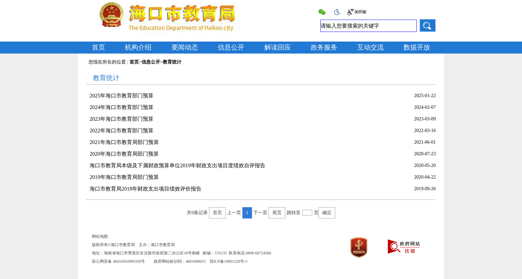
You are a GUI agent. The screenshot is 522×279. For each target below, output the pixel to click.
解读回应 (277, 47)
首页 (98, 47)
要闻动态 (184, 47)
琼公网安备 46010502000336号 (118, 261)
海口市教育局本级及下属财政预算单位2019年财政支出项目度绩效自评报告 (177, 165)
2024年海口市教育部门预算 (121, 107)
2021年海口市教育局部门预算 (124, 142)
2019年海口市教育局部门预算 (124, 177)
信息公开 (231, 47)
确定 (327, 212)
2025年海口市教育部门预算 (121, 95)
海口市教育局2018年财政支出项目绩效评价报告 (145, 189)
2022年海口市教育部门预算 (121, 130)
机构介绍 (138, 47)
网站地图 (100, 236)
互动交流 (370, 47)
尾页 (277, 212)
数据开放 (416, 47)
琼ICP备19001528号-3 (228, 261)
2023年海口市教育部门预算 (121, 119)
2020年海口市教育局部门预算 (124, 154)
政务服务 (324, 47)
